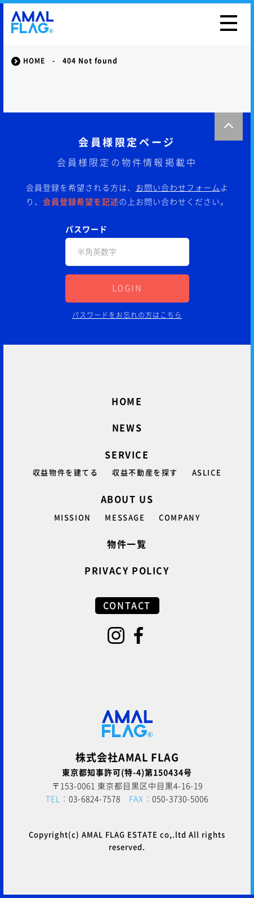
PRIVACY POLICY (126, 570)
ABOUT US (127, 499)
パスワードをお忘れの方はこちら (127, 315)
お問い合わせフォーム (178, 188)
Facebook (138, 635)
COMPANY (179, 517)
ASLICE (207, 472)
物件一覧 (126, 544)
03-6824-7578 (83, 799)
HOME (127, 401)
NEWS (127, 427)
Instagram (116, 635)
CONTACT (127, 605)
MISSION (72, 517)
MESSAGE (125, 517)
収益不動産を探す (145, 472)
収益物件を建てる (66, 472)
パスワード (86, 229)
